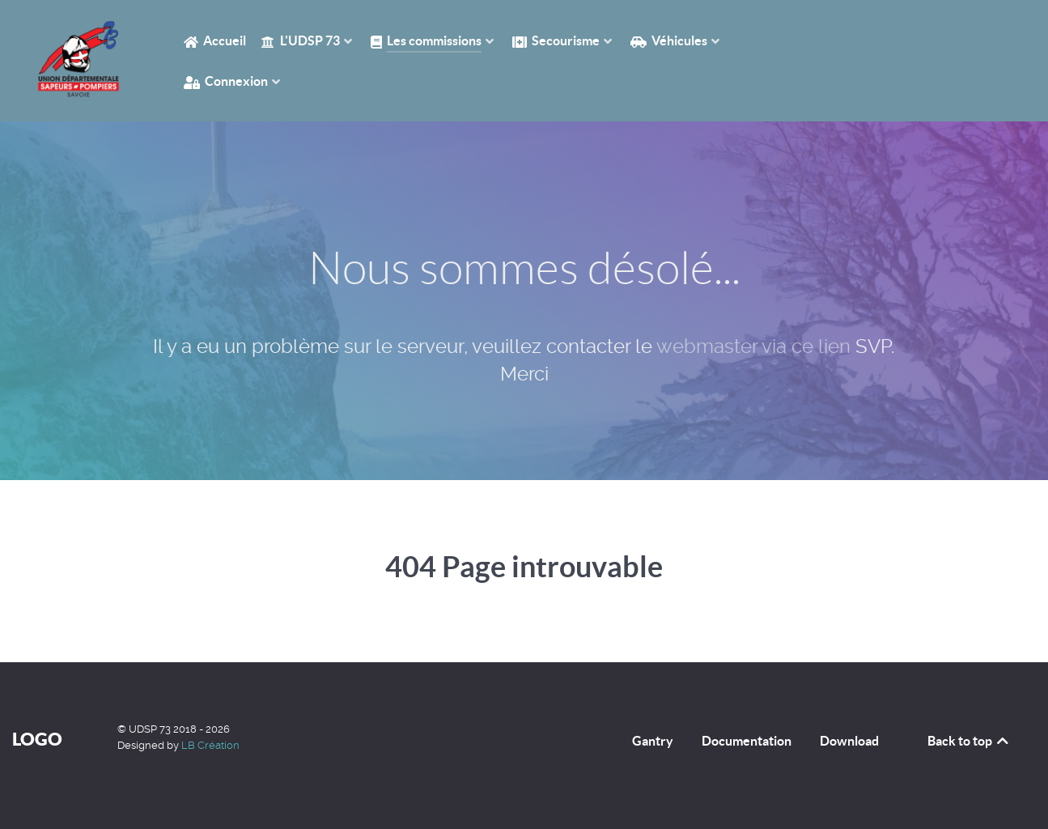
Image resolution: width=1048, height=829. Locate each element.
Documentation (746, 740)
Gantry (652, 740)
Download (849, 740)
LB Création (210, 745)
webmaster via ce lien (753, 346)
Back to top (969, 740)
